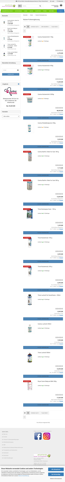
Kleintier (38, 11)
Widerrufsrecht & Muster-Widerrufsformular (13, 447)
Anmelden (11, 74)
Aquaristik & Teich (7, 11)
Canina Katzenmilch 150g (45, 37)
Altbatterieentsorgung (8, 442)
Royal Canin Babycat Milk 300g (47, 381)
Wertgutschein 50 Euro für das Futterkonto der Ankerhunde (10, 100)
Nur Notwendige (56, 474)
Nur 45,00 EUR (10, 106)
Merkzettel (60, 1)
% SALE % (60, 11)
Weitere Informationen (56, 478)
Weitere (51, 11)
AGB (4, 444)
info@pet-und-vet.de (41, 464)
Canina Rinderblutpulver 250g (46, 123)
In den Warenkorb (43, 60)
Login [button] (52, 1)
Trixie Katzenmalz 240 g (45, 266)
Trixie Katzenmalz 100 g (45, 238)
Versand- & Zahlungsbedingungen (11, 439)
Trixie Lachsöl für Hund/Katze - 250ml (49, 295)
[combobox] (35, 26)
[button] (24, 26)
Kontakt (5, 436)
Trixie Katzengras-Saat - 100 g (47, 209)
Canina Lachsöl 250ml (44, 324)
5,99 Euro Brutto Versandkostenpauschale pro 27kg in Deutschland (32, 1)
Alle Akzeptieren (55, 469)
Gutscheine (18, 11)
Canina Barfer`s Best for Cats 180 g (48, 152)
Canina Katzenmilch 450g (45, 65)
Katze (31, 11)
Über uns (5, 434)
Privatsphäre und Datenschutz (10, 450)
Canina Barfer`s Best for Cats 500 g (48, 180)
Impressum (5, 452)
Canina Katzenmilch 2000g (46, 94)
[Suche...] (20, 5)
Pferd (45, 11)
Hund (25, 11)
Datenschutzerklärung (23, 475)
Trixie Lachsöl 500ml (44, 352)
